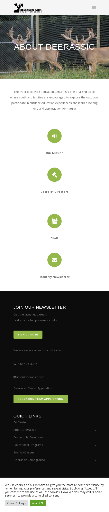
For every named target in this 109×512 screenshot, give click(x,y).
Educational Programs (28, 445)
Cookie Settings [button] (16, 503)
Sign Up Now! (28, 334)
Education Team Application (40, 399)
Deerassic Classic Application (33, 388)
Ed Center (20, 422)
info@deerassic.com (30, 377)
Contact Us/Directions (28, 437)
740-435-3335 (27, 364)
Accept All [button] (37, 503)
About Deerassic (25, 430)
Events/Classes (24, 452)
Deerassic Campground (29, 460)
